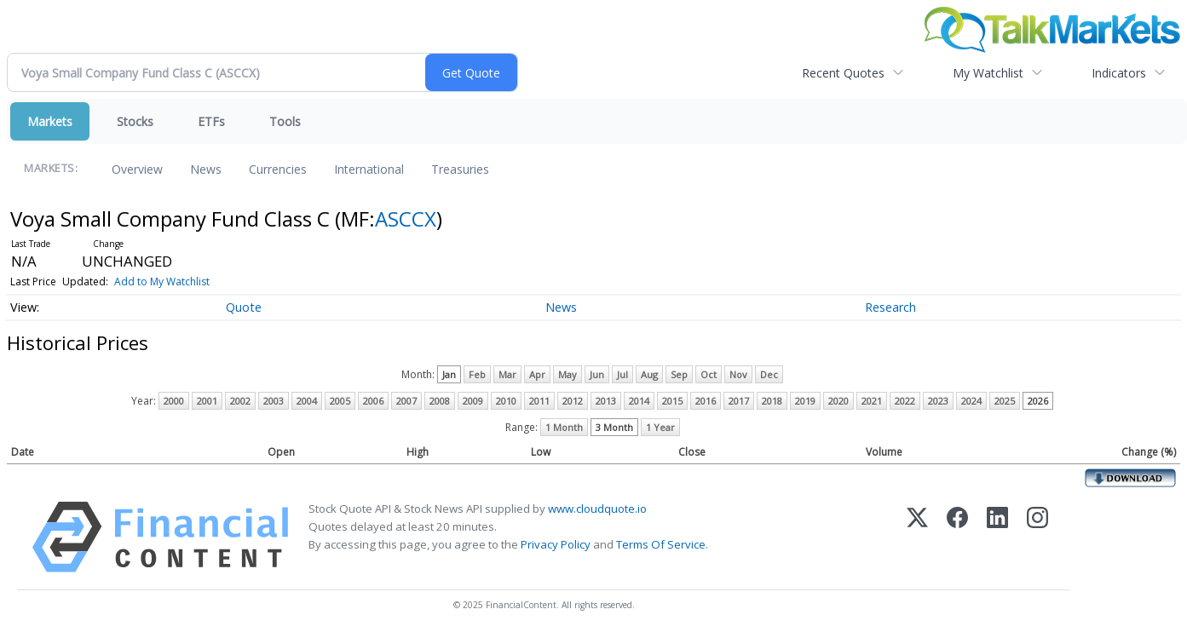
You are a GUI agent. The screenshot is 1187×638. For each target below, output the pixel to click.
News (206, 169)
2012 (572, 400)
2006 (373, 400)
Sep (679, 374)
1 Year (660, 427)
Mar (507, 374)
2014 (639, 400)
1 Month (564, 427)
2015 (672, 400)
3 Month (614, 427)
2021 (871, 400)
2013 (606, 400)
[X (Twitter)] (917, 537)
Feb (477, 374)
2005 (340, 400)
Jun (597, 374)
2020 (838, 400)
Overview (137, 169)
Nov (738, 374)
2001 (207, 400)
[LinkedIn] (997, 537)
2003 (273, 400)
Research (890, 307)
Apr (537, 374)
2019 (805, 400)
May (567, 374)
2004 (307, 400)
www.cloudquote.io (597, 508)
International (369, 169)
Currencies (278, 169)
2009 (473, 400)
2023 (938, 400)
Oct (708, 374)
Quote (244, 307)
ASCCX (405, 218)
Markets (49, 121)
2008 (439, 400)
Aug (649, 374)
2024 (971, 400)
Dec (769, 374)
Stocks (135, 121)
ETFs (211, 121)
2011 (539, 400)
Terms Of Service (661, 544)
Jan (449, 374)
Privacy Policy (556, 544)
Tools (285, 121)
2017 (739, 400)
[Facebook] (957, 537)
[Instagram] (1037, 537)
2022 (905, 400)
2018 (772, 400)
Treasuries (460, 169)
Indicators (1119, 73)
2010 (506, 400)
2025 (1004, 400)
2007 (406, 400)
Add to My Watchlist (162, 281)
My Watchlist (988, 73)
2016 (705, 400)
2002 (240, 400)
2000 (174, 400)
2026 (1038, 400)
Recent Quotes (843, 73)
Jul (622, 374)
